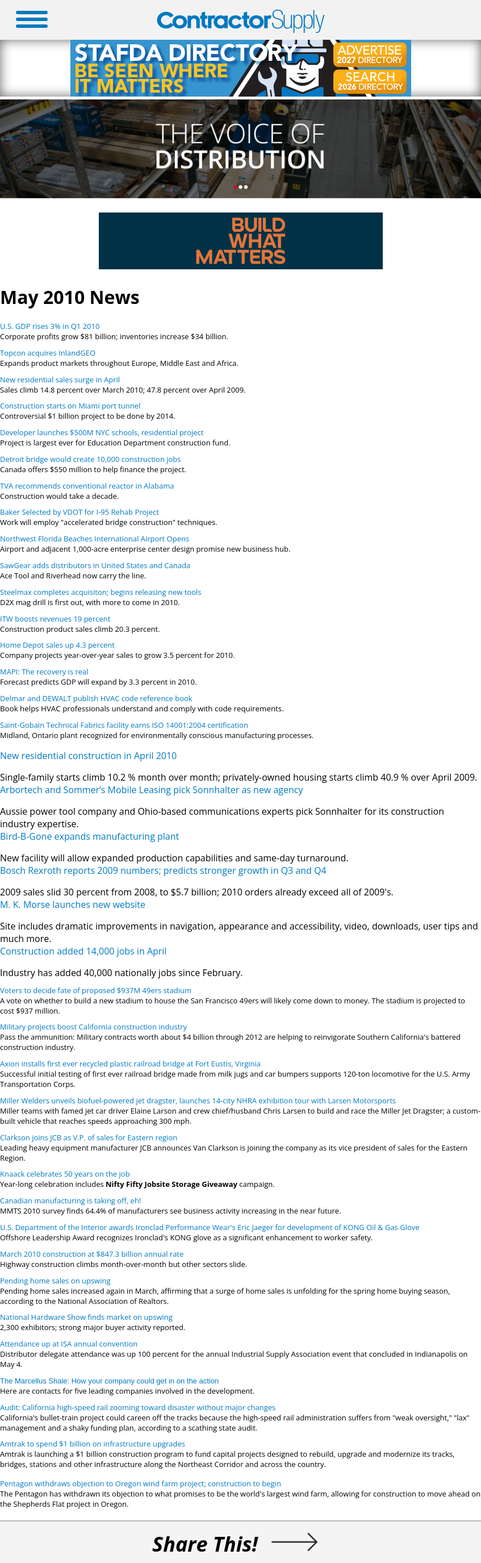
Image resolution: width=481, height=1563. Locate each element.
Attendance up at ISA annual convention (68, 1344)
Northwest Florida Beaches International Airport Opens (94, 538)
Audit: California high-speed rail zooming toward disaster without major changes (137, 1407)
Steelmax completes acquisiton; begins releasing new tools (100, 592)
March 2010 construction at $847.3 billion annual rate (91, 1254)
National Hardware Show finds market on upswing (86, 1317)
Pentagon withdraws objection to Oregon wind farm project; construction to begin (140, 1483)
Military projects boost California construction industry (93, 1027)
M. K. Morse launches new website (72, 904)
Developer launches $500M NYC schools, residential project (101, 432)
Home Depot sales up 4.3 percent (57, 645)
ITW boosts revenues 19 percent (55, 619)
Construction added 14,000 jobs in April (83, 951)
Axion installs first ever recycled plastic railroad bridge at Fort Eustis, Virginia (130, 1063)
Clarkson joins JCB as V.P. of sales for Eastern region (88, 1137)
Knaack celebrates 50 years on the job (65, 1174)
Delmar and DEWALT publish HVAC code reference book (96, 698)
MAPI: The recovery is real (44, 671)
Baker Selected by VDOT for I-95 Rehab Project (79, 512)
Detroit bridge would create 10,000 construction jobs (90, 459)
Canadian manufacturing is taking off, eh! (70, 1200)
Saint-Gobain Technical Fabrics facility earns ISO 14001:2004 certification (124, 725)
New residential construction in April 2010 (88, 755)
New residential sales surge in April (60, 379)
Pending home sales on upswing (55, 1281)
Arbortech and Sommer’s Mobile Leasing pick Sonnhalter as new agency (151, 789)
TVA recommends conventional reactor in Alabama (87, 486)
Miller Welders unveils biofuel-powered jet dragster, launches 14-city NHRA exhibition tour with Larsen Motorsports (198, 1100)
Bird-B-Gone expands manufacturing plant (89, 836)
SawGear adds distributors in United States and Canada (95, 565)
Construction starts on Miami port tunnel (70, 406)
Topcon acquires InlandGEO (47, 353)
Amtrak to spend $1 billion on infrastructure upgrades (92, 1444)
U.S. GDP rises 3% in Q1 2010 (49, 326)
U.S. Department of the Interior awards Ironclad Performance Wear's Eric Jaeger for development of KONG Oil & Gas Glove (210, 1227)
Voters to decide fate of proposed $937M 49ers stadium (95, 990)
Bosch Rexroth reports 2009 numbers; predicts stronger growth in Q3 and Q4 (163, 870)
